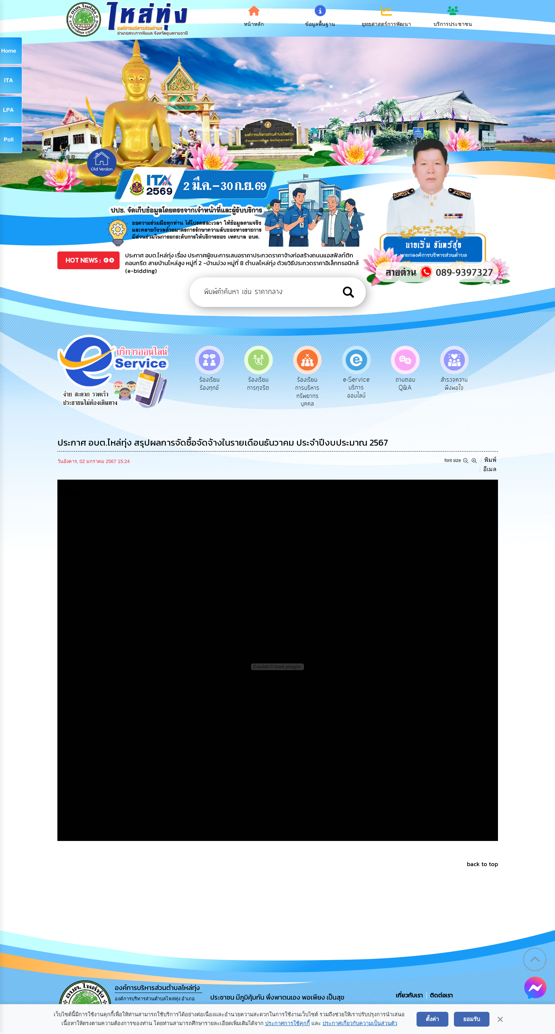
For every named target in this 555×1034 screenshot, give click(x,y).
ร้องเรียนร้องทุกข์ (210, 383)
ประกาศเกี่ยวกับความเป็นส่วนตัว (359, 1023)
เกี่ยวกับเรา (410, 995)
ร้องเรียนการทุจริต (259, 383)
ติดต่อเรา (440, 995)
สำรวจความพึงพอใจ (455, 383)
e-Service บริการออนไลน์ (357, 387)
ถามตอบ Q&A (406, 383)
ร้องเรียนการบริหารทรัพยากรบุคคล (308, 391)
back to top (482, 863)
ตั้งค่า (432, 1019)
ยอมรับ (471, 1019)
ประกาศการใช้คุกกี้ (287, 1023)
